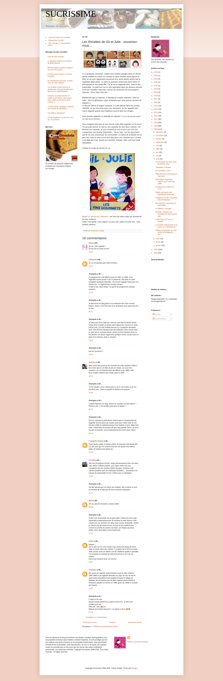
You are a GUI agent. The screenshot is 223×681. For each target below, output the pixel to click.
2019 (156, 92)
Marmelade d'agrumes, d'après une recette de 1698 (165, 181)
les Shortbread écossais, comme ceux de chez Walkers (60, 82)
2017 (156, 99)
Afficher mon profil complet (137, 642)
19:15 (91, 409)
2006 (156, 253)
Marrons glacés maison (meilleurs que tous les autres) (60, 69)
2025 (156, 76)
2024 (156, 79)
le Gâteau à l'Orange (163, 209)
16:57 (91, 562)
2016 (156, 102)
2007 (156, 250)
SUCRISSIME (70, 14)
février (158, 242)
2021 (156, 86)
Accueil (112, 622)
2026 (156, 72)
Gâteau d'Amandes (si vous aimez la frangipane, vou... (166, 232)
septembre (160, 142)
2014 (156, 109)
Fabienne (92, 260)
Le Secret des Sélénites (98, 216)
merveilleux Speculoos (56, 113)
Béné (91, 501)
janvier (159, 245)
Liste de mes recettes (56, 57)
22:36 (91, 452)
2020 (156, 89)
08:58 (91, 507)
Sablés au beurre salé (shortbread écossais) (164, 193)
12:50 (91, 393)
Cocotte (92, 460)
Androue (92, 362)
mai (157, 156)
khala (91, 243)
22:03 (91, 266)
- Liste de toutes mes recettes (59, 37)
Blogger (134, 668)
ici (90, 103)
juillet (158, 149)
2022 (156, 82)
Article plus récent (90, 622)
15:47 (91, 588)
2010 (156, 122)
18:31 (91, 252)
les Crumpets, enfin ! (163, 171)
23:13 (91, 292)
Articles (156, 314)
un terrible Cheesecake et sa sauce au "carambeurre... (166, 226)
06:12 (91, 312)
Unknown (92, 570)
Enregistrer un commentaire (96, 617)
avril (157, 159)
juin (157, 152)
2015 (156, 106)
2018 (156, 96)
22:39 (91, 612)
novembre (160, 136)
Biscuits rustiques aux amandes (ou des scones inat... (166, 214)
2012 (156, 116)
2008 (156, 129)
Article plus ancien (135, 622)
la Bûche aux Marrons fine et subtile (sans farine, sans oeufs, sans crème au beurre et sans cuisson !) (60, 99)
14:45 (91, 355)
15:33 (91, 340)
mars (158, 239)
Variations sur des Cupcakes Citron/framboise (166, 199)
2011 (156, 119)
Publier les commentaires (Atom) (105, 626)
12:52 (91, 476)
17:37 (91, 533)
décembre (160, 132)
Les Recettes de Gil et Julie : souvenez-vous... (166, 163)
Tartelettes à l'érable (163, 167)
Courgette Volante (96, 441)
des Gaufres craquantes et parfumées (165, 204)
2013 (156, 112)
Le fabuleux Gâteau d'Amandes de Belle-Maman (60, 62)
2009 (156, 126)
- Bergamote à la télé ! (56, 40)
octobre (159, 139)
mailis (91, 541)
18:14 (91, 433)
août (158, 146)
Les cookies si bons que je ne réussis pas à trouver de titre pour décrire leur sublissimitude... (60, 89)
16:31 (91, 376)
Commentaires (159, 319)
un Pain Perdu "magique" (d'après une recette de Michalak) (60, 108)
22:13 (91, 493)
